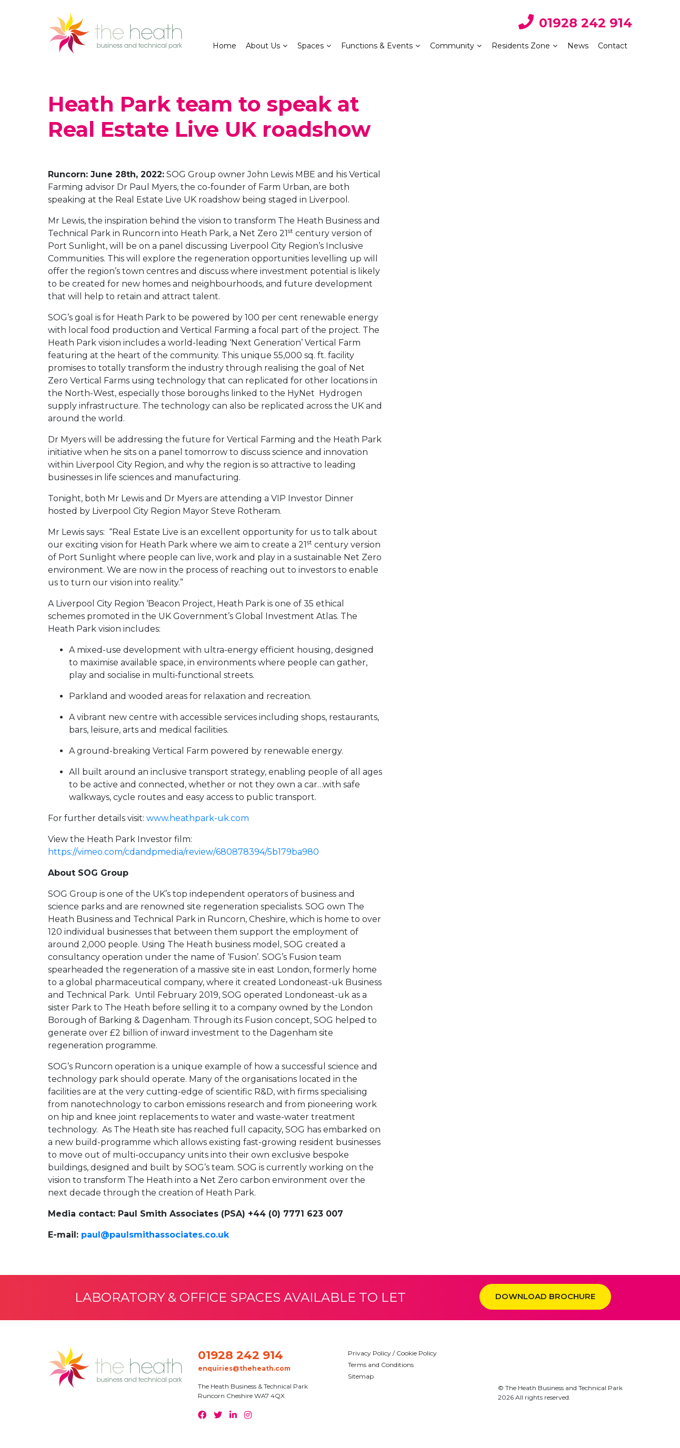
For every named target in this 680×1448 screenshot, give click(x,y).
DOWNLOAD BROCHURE (545, 1296)
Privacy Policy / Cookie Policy (392, 1353)
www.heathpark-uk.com (197, 818)
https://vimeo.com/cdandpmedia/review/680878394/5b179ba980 (183, 852)
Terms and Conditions (381, 1365)
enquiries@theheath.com (244, 1368)
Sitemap (361, 1376)
